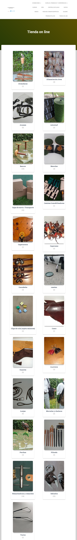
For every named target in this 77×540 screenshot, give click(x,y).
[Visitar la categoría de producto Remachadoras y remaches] (23, 481)
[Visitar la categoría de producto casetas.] (54, 275)
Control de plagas (53, 7)
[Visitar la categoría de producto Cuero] (54, 316)
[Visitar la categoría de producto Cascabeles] (23, 275)
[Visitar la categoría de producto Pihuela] (54, 440)
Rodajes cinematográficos (51, 11)
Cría (42, 7)
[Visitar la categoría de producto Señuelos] (54, 481)
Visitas (66, 7)
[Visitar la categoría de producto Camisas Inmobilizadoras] (54, 193)
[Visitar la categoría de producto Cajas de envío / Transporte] (23, 195)
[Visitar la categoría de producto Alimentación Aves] (54, 69)
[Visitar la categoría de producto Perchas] (23, 440)
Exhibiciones (36, 3)
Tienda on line (63, 16)
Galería (65, 11)
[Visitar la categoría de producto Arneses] (23, 113)
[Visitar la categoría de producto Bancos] (23, 154)
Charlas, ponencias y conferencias (56, 3)
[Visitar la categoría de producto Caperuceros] (23, 234)
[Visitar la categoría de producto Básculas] (54, 154)
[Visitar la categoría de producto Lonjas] (23, 399)
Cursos (34, 7)
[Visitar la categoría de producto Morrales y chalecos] (54, 399)
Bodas (36, 11)
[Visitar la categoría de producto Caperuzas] (54, 235)
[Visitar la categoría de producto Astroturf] (54, 113)
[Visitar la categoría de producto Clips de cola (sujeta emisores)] (23, 316)
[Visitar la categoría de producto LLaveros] (54, 356)
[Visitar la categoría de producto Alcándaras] (23, 72)
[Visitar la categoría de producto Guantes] (23, 358)
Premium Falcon (50, 16)
